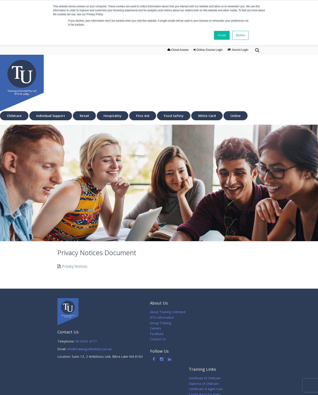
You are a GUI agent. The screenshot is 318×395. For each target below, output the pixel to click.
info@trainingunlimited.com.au (89, 349)
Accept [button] (221, 35)
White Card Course (209, 350)
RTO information (156, 317)
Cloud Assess (177, 50)
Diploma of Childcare (211, 317)
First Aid (142, 115)
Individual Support (50, 115)
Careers (149, 328)
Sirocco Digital (217, 388)
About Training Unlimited (161, 312)
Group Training (154, 323)
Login (207, 50)
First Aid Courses (208, 344)
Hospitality (112, 115)
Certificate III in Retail (211, 334)
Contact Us (152, 339)
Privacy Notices (72, 266)
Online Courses (207, 355)
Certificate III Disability (212, 328)
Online (235, 115)
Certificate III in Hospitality (214, 339)
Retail (84, 115)
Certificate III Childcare (212, 312)
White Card (207, 115)
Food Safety (174, 115)
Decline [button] (239, 35)
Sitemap (201, 388)
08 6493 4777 (86, 341)
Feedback (151, 334)
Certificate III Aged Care (213, 323)
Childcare (14, 115)
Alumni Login (237, 50)
